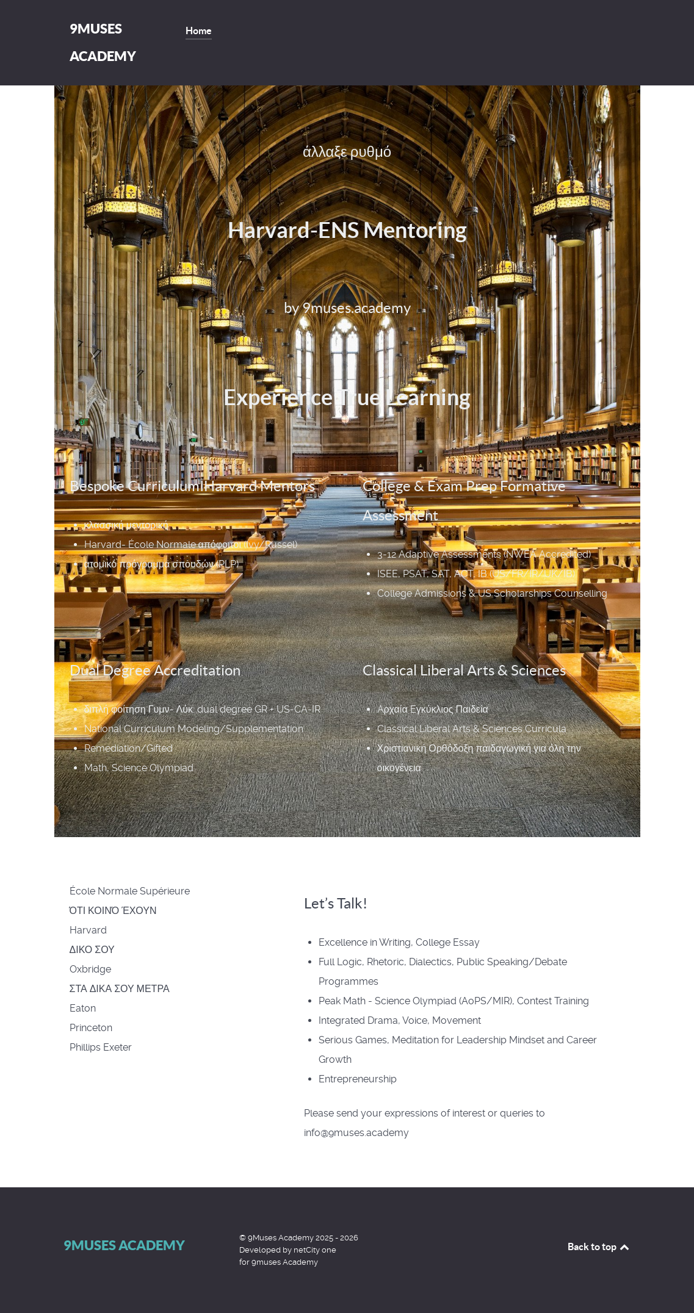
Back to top (599, 1246)
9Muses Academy (124, 1245)
